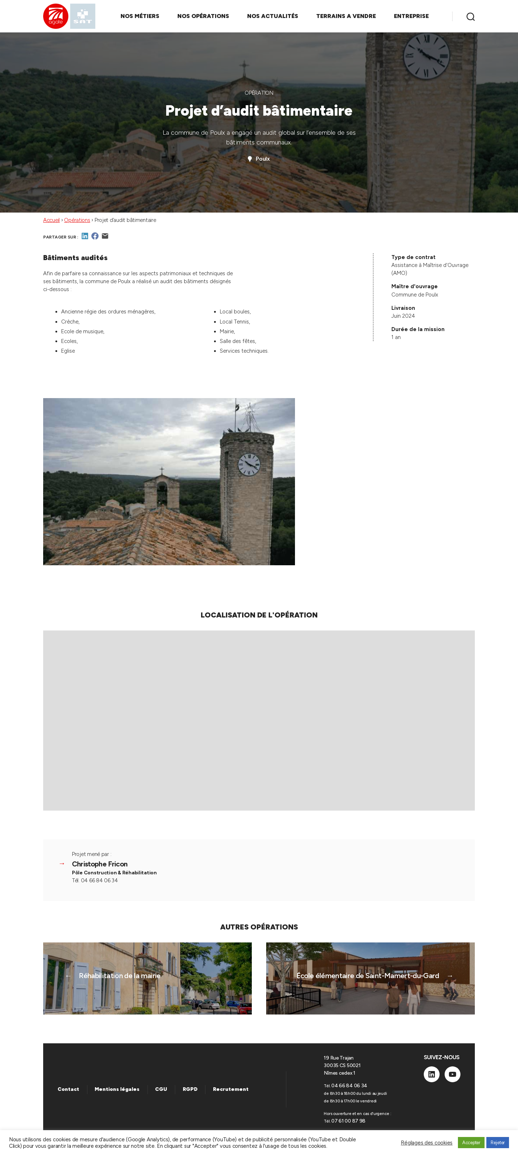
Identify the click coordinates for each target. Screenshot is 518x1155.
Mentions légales (117, 1089)
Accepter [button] (471, 1142)
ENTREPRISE (411, 16)
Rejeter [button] (498, 1142)
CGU (161, 1089)
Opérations (77, 220)
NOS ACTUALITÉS (272, 16)
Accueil (51, 220)
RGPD (190, 1089)
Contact (68, 1089)
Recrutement (231, 1089)
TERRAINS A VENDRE (346, 16)
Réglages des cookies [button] (427, 1143)
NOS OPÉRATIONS (203, 16)
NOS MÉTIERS (140, 16)
